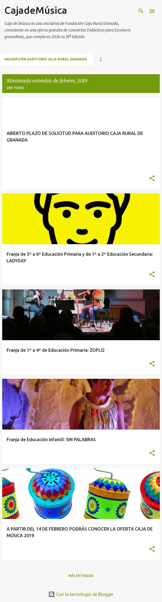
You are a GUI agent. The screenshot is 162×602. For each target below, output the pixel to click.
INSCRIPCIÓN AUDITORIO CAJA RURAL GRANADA (45, 59)
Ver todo (15, 88)
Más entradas (81, 575)
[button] (152, 178)
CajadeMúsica (35, 10)
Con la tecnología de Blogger (81, 594)
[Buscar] (141, 11)
